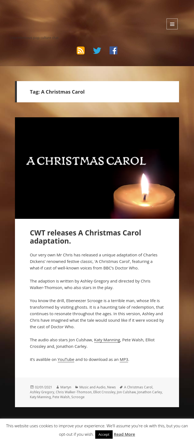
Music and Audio (92, 387)
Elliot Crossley (104, 392)
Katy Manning (107, 339)
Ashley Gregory (42, 392)
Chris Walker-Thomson (74, 392)
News (111, 387)
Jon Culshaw (126, 392)
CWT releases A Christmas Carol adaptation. (85, 237)
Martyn (65, 387)
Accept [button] (104, 434)
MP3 (124, 359)
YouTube (66, 359)
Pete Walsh (61, 397)
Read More (124, 434)
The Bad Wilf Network (43, 13)
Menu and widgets (172, 24)
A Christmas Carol (138, 387)
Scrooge (78, 397)
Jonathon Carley (149, 392)
